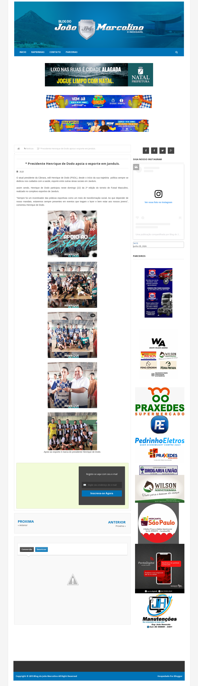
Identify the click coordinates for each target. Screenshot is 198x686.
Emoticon (41, 549)
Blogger (178, 676)
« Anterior (22, 525)
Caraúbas (137, 249)
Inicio (23, 52)
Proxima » (121, 526)
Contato (55, 52)
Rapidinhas (37, 52)
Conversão (27, 549)
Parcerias (71, 52)
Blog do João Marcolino (46, 676)
